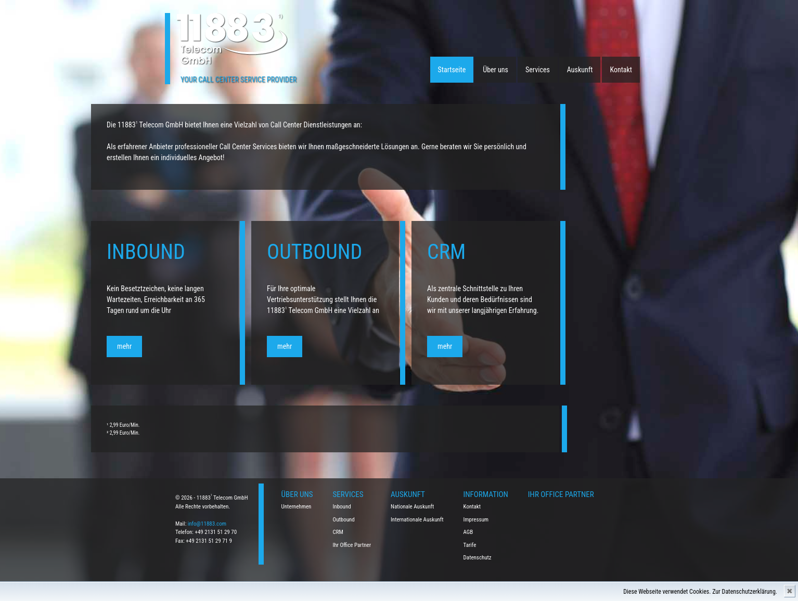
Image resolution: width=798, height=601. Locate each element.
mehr (92, 346)
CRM (338, 532)
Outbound (344, 519)
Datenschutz (478, 557)
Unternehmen (296, 506)
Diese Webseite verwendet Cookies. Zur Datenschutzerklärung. (700, 591)
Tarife (470, 545)
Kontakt (621, 70)
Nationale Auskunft (412, 506)
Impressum (476, 519)
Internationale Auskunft (417, 519)
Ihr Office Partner (352, 545)
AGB (468, 532)
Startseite (452, 70)
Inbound (342, 506)
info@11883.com (207, 523)
